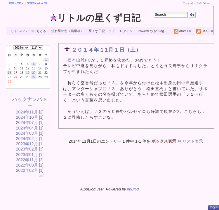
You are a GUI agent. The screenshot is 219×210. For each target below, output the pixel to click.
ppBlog (133, 189)
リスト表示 (192, 141)
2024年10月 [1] (30, 117)
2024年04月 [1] (30, 128)
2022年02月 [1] (30, 170)
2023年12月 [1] (30, 143)
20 (33, 72)
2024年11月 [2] (30, 112)
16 (9, 72)
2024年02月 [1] (30, 138)
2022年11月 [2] (30, 160)
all (41, 175)
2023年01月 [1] (30, 154)
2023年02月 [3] (30, 149)
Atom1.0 (182, 31)
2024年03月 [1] (30, 133)
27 (33, 77)
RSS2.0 (204, 31)
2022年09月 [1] (30, 165)
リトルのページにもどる (28, 31)
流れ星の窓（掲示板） (67, 31)
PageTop (213, 207)
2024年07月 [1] (30, 122)
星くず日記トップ (101, 31)
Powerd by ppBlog (151, 31)
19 (27, 72)
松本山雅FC (79, 60)
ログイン (126, 31)
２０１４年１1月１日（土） (106, 50)
